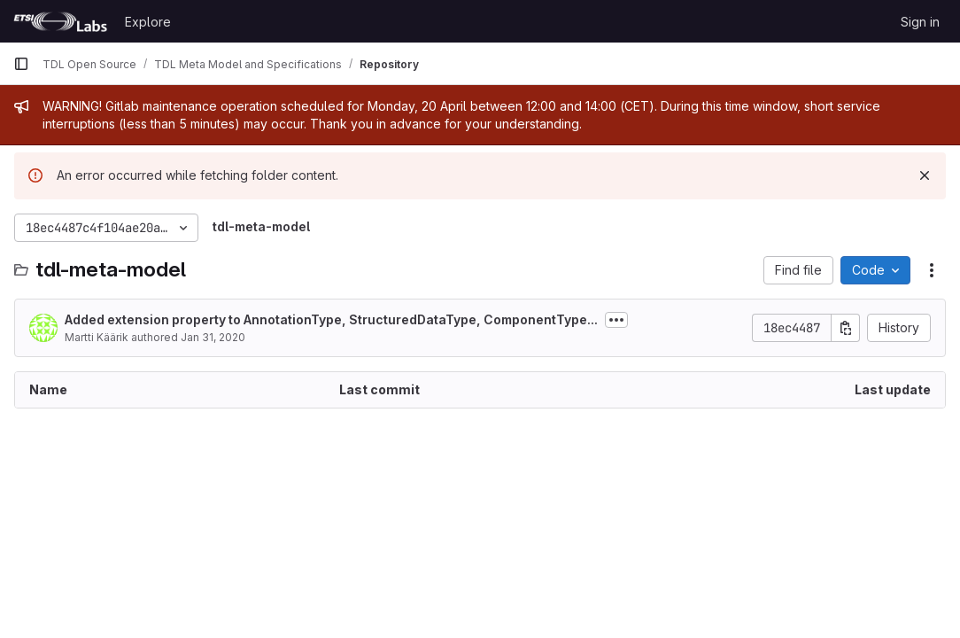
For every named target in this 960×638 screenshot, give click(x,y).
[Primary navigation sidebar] (21, 64)
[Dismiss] (924, 175)
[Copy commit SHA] (846, 328)
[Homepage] (60, 21)
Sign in (920, 21)
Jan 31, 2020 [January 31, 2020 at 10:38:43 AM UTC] (213, 337)
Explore (148, 21)
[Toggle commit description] (616, 320)
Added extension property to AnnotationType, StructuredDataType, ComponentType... (331, 319)
